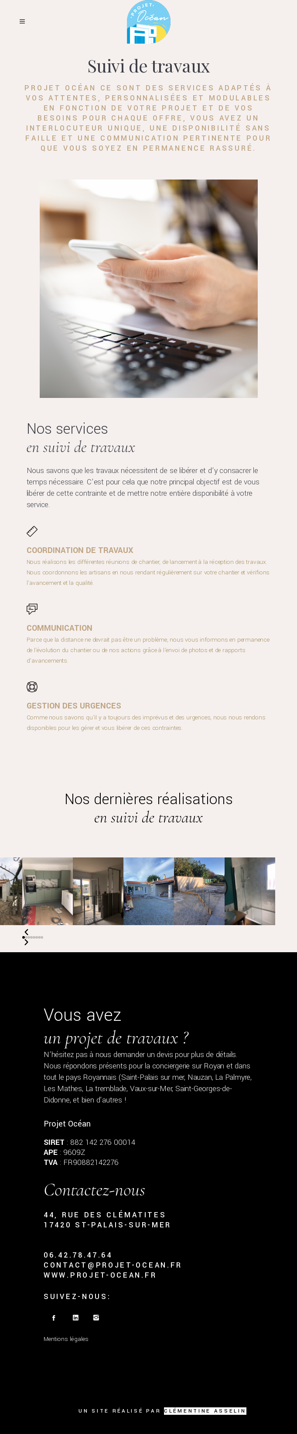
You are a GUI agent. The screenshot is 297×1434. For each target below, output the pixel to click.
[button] (23, 937)
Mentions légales (66, 1339)
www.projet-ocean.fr (100, 1275)
